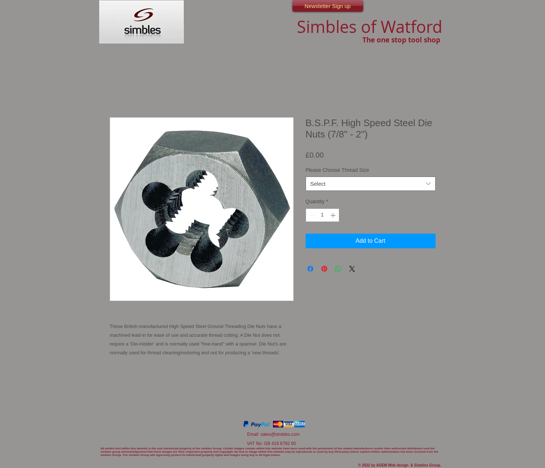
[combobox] (371, 184)
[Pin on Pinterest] (324, 268)
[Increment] (333, 215)
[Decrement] (311, 215)
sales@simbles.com (280, 434)
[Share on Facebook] (310, 268)
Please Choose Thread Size (337, 170)
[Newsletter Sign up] (327, 6)
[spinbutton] (322, 215)
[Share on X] (352, 268)
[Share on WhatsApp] (338, 268)
